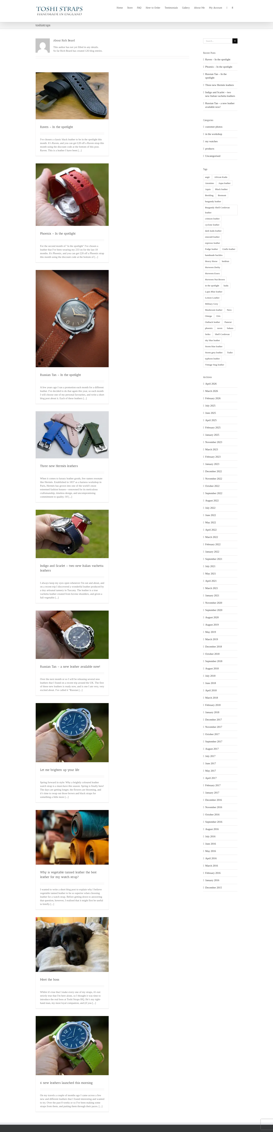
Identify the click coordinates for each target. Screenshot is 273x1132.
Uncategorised (212, 156)
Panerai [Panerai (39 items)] (227, 322)
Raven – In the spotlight (56, 127)
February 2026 (213, 398)
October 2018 (212, 653)
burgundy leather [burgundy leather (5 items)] (213, 201)
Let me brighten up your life (59, 770)
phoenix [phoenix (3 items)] (209, 328)
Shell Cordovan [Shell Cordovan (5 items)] (222, 334)
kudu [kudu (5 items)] (226, 285)
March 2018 (211, 697)
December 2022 (213, 471)
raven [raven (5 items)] (219, 328)
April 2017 (211, 778)
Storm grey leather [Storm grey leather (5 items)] (214, 352)
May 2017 (210, 770)
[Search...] (217, 40)
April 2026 (211, 383)
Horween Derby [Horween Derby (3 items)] (212, 267)
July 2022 (210, 507)
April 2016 (211, 858)
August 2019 (212, 624)
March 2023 (211, 449)
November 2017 (213, 727)
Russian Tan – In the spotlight (60, 375)
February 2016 (213, 873)
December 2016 (213, 800)
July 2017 (210, 756)
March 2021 (211, 588)
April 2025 (211, 420)
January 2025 (212, 434)
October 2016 (212, 814)
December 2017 (213, 719)
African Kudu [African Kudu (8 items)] (220, 177)
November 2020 (213, 602)
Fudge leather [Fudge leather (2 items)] (211, 249)
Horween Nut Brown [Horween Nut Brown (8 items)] (215, 279)
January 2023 (212, 464)
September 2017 (213, 741)
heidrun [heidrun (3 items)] (225, 261)
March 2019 (211, 639)
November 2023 (213, 442)
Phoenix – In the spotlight (58, 233)
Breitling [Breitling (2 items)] (209, 195)
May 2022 (210, 522)
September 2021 (213, 559)
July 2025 (210, 405)
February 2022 (213, 544)
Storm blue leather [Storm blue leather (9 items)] (214, 346)
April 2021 (211, 580)
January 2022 (212, 551)
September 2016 (213, 821)
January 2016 (212, 880)
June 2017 (210, 763)
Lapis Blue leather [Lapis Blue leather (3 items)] (213, 291)
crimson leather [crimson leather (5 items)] (212, 218)
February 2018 (213, 705)
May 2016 (210, 851)
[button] (232, 7)
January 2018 (212, 712)
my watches (211, 141)
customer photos (214, 126)
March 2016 (211, 865)
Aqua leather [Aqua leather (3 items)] (225, 183)
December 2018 (213, 646)
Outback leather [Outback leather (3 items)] (212, 322)
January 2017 (212, 792)
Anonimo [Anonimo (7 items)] (209, 183)
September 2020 (213, 610)
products (209, 148)
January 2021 (212, 595)
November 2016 (213, 807)
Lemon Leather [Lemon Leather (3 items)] (212, 297)
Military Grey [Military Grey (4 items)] (211, 304)
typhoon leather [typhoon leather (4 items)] (212, 358)
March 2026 (211, 391)
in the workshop (213, 134)
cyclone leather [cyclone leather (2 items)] (212, 224)
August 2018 (212, 668)
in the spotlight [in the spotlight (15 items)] (212, 285)
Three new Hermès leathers (59, 466)
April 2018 (211, 690)
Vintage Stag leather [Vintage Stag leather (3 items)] (214, 364)
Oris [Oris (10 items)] (218, 316)
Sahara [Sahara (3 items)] (230, 328)
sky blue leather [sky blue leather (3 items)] (212, 340)
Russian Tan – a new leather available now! (70, 666)
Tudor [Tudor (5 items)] (230, 352)
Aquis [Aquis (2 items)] (208, 189)
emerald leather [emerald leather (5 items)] (212, 237)
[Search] (234, 40)
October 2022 (212, 486)
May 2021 (210, 573)
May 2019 (210, 632)
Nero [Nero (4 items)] (229, 310)
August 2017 (212, 748)
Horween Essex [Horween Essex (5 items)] (212, 273)
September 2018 (213, 661)
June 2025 (210, 413)
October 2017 (212, 734)
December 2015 (213, 887)
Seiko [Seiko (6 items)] (207, 334)
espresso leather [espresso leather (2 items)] (212, 243)
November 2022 (213, 478)
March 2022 (211, 537)
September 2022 (213, 493)
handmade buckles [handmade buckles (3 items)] (214, 255)
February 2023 (213, 456)
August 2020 (212, 617)
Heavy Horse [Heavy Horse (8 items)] (211, 261)
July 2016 (210, 836)
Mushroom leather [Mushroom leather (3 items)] (213, 310)
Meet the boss (49, 979)
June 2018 (210, 683)
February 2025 (213, 427)
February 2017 (213, 785)
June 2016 (210, 843)
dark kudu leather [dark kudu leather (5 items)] (213, 230)
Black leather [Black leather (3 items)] (221, 189)
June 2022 (210, 515)
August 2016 (212, 829)
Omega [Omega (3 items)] (208, 316)
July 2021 (210, 566)
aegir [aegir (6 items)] (207, 177)
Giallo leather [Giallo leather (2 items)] (228, 249)
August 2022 (212, 500)
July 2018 (210, 675)
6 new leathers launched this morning (66, 1083)
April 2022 (211, 529)
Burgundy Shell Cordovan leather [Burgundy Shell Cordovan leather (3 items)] (217, 210)
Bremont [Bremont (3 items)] (222, 195)
